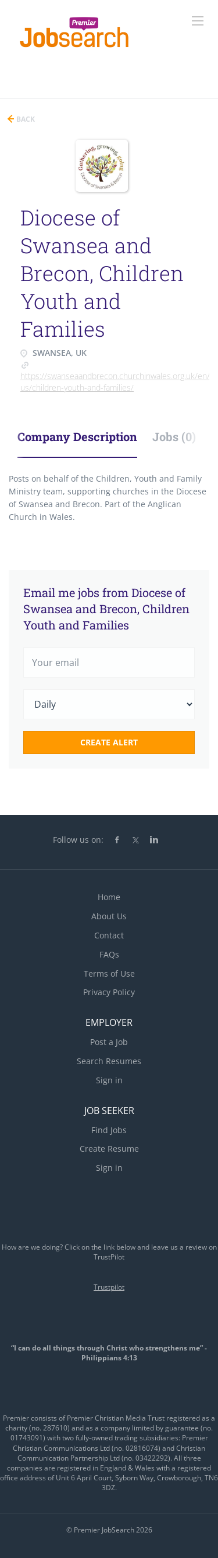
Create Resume (109, 1148)
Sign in (109, 1080)
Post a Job (109, 1041)
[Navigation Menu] (197, 20)
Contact (109, 935)
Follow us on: (78, 839)
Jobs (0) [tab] (174, 436)
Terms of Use (109, 973)
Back (25, 119)
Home (109, 896)
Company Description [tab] (77, 436)
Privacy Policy (109, 992)
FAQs (109, 954)
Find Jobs (109, 1129)
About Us (109, 916)
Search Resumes (109, 1060)
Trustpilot (109, 1287)
